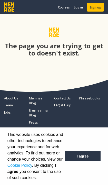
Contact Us (62, 98)
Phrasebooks (89, 98)
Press (33, 122)
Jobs (7, 112)
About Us (11, 98)
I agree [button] (83, 156)
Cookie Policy (19, 165)
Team (8, 105)
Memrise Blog (36, 101)
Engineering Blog (38, 113)
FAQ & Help (62, 105)
